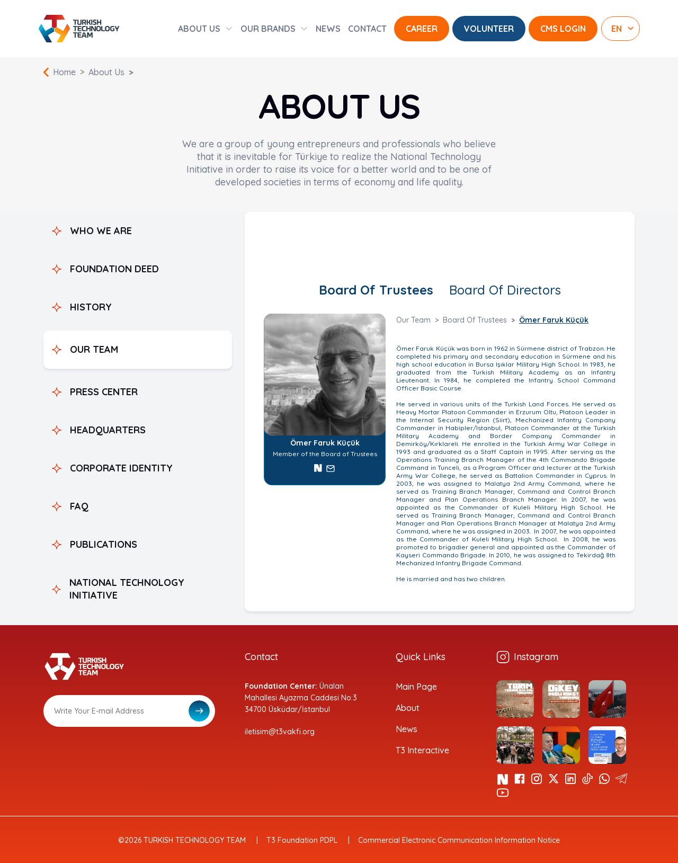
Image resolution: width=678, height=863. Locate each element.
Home (64, 72)
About (408, 707)
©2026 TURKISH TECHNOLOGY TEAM (182, 840)
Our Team (413, 320)
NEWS (328, 28)
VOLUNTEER (489, 28)
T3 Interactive (422, 750)
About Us (106, 72)
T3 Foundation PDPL (301, 840)
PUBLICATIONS (103, 544)
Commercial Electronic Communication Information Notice (459, 840)
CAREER (422, 28)
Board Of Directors (505, 290)
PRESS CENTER (104, 392)
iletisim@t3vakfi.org (280, 731)
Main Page (416, 686)
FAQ (79, 506)
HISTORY (91, 307)
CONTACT (367, 28)
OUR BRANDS (268, 28)
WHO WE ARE (101, 231)
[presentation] (123, 752)
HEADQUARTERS (108, 430)
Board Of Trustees (376, 290)
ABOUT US (199, 28)
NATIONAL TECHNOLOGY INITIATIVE (126, 588)
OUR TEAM (94, 349)
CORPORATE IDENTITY (121, 468)
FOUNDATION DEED (114, 269)
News (406, 729)
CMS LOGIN (563, 28)
